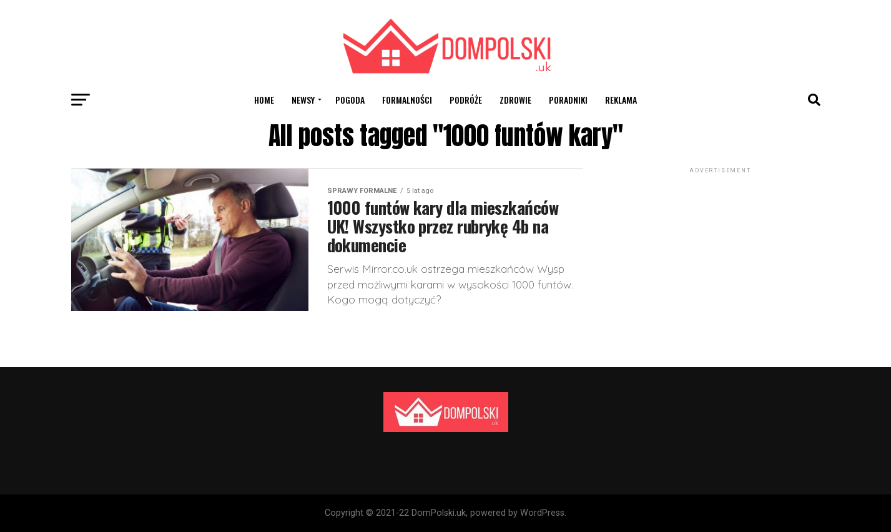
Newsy (303, 99)
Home (264, 99)
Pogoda (350, 99)
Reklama (621, 99)
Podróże (466, 99)
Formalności (407, 99)
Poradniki (568, 99)
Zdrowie (515, 99)
